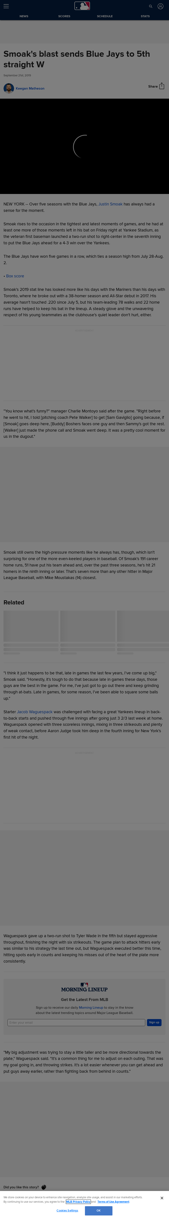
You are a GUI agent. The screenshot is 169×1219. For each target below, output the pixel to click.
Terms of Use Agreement (113, 1202)
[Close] (162, 1198)
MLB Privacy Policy (78, 1202)
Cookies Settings (67, 1210)
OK (99, 1210)
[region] (84, 1205)
